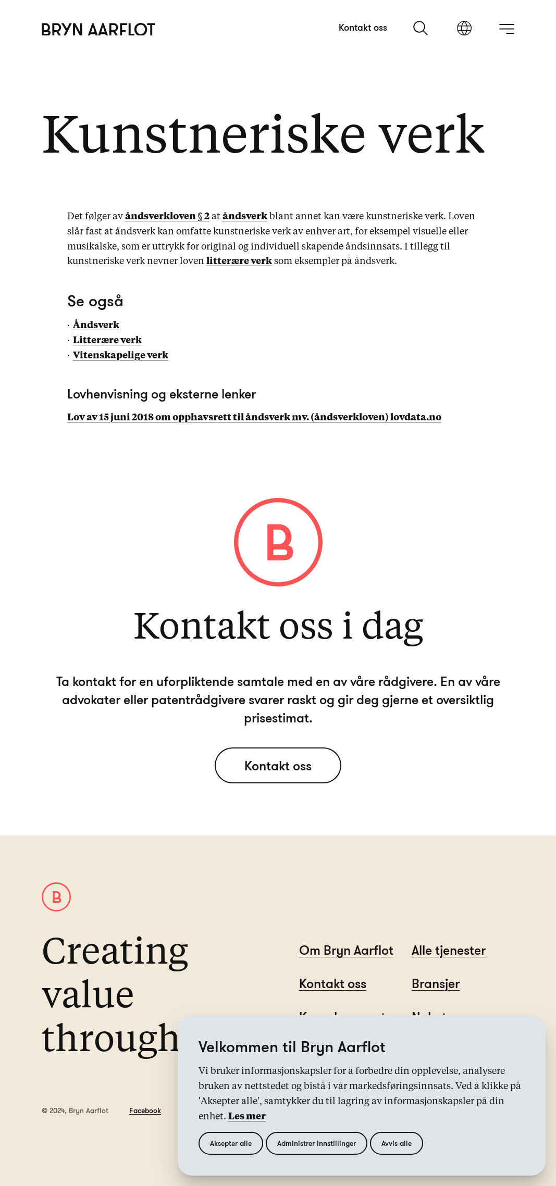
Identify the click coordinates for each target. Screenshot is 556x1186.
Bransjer (436, 983)
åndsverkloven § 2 (167, 216)
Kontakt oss (363, 27)
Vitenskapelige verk (120, 355)
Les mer (247, 1116)
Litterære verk (107, 340)
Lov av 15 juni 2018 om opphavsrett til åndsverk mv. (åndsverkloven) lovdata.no (254, 417)
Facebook (145, 1110)
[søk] (421, 28)
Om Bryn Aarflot (346, 950)
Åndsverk (96, 325)
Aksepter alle (231, 1143)
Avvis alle (396, 1143)
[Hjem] (99, 29)
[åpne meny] (506, 28)
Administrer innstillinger (316, 1143)
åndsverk (245, 216)
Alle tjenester (449, 950)
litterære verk (239, 261)
